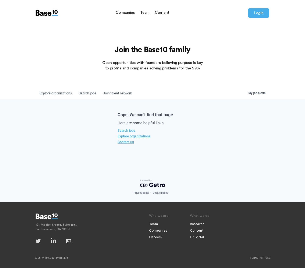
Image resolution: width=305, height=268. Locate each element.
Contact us (126, 142)
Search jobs (126, 130)
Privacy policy (141, 192)
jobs (87, 93)
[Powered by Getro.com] (152, 183)
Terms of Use (260, 257)
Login (258, 13)
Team (145, 12)
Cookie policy (160, 192)
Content (162, 12)
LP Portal (197, 237)
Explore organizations (134, 136)
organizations (55, 93)
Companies (125, 12)
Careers (155, 237)
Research (197, 224)
